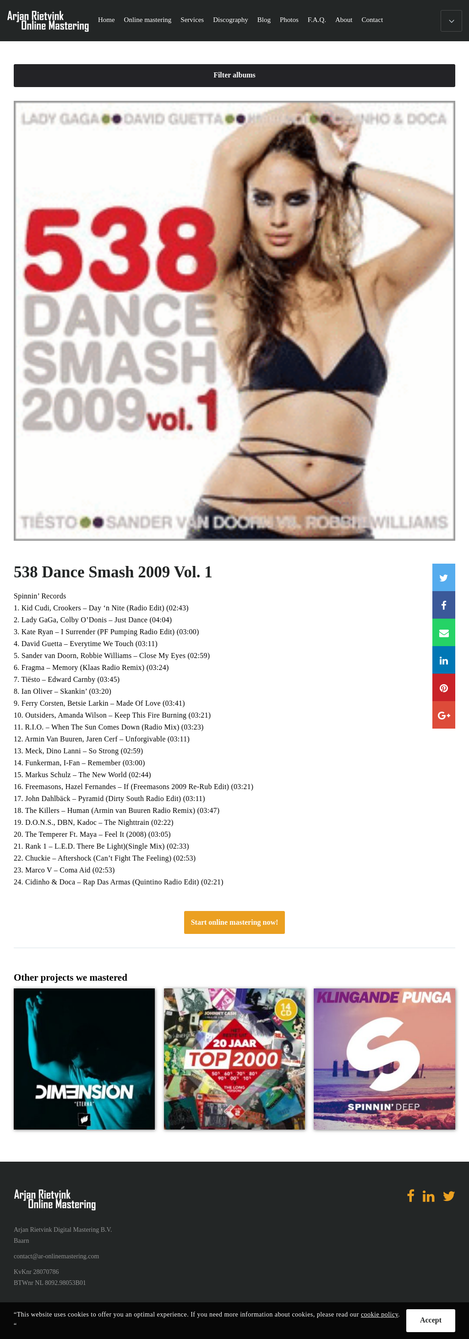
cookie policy (379, 1314)
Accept (431, 1320)
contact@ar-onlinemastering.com (56, 1256)
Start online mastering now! (234, 922)
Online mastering (148, 19)
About (344, 19)
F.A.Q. (317, 19)
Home (106, 19)
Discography (230, 19)
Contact (372, 19)
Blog (264, 19)
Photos (289, 19)
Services (192, 19)
